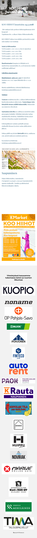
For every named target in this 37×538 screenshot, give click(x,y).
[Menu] (34, 2)
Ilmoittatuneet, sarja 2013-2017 (11, 78)
